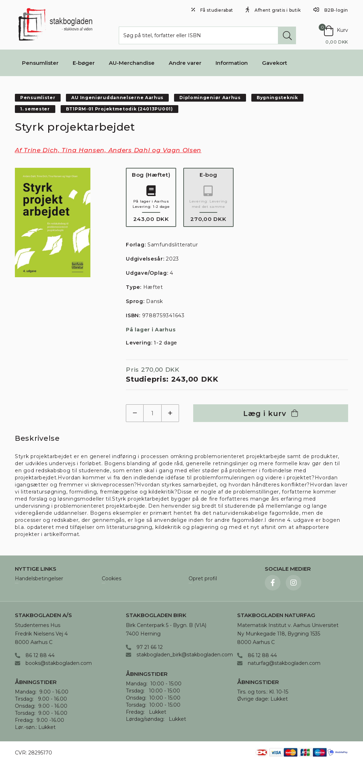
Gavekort (274, 62)
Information (232, 62)
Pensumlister (40, 62)
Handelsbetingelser (39, 579)
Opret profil (203, 579)
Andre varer (185, 62)
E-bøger (84, 62)
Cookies (111, 579)
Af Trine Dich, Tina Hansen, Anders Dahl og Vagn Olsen (108, 150)
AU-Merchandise (132, 62)
